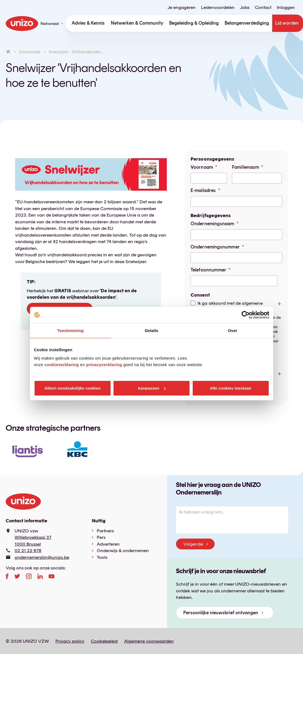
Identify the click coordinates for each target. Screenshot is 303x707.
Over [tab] (232, 330)
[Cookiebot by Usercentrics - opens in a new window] (245, 315)
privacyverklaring (104, 364)
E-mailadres (203, 190)
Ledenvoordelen (218, 7)
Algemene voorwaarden (149, 641)
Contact (263, 7)
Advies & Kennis (88, 23)
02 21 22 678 (28, 550)
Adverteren (108, 544)
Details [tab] (151, 330)
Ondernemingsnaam (212, 223)
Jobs (244, 7)
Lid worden (287, 23)
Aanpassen (152, 388)
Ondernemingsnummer (215, 247)
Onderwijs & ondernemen (123, 550)
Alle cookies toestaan (230, 388)
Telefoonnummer (208, 270)
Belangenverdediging (247, 23)
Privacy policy (69, 641)
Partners (105, 530)
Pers (101, 537)
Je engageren (182, 7)
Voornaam (202, 167)
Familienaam (245, 167)
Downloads (30, 52)
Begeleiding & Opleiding (194, 23)
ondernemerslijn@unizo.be (42, 557)
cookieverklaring (62, 364)
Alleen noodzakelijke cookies (72, 388)
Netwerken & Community (137, 23)
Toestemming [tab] (70, 330)
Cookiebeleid (104, 641)
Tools (102, 557)
